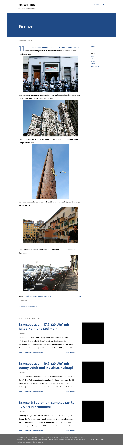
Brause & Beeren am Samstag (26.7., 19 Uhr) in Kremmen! (46, 404)
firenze (93, 61)
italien (93, 63)
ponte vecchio (95, 66)
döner (93, 59)
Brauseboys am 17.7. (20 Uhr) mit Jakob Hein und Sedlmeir (44, 326)
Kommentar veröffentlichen (28, 307)
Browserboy (26, 5)
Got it (104, 440)
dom (92, 56)
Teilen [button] (93, 47)
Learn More (94, 440)
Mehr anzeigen (71, 353)
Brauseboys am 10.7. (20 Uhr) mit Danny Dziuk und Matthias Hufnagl (46, 365)
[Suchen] (96, 5)
